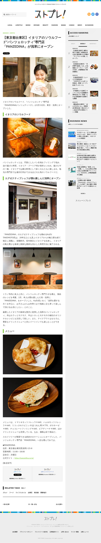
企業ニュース (90, 532)
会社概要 (9, 532)
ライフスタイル (21, 492)
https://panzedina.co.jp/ (25, 458)
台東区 (30, 492)
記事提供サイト (55, 532)
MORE (83, 182)
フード (11, 492)
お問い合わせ (67, 532)
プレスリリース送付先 (39, 532)
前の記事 (6, 504)
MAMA (63, 25)
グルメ (5, 492)
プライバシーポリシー (22, 532)
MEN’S (80, 25)
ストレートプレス (83, 189)
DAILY (73, 44)
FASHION (54, 25)
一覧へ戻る (32, 504)
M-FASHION (89, 25)
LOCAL (10, 25)
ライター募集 (78, 532)
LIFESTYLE (18, 25)
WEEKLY (82, 44)
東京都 (36, 492)
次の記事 (59, 504)
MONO (28, 25)
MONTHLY (93, 44)
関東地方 (43, 492)
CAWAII (71, 25)
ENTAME (36, 25)
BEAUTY (45, 25)
